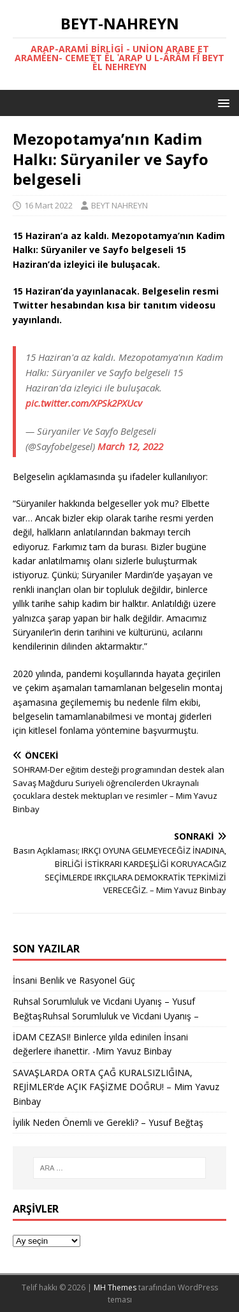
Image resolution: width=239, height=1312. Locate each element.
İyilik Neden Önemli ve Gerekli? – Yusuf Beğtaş (108, 1122)
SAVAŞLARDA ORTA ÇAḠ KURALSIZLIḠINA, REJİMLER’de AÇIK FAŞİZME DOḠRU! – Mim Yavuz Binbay (116, 1087)
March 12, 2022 (130, 446)
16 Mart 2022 (48, 205)
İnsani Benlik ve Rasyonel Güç (74, 980)
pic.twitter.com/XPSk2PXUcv (83, 403)
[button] (221, 102)
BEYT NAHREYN (119, 205)
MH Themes (115, 1287)
